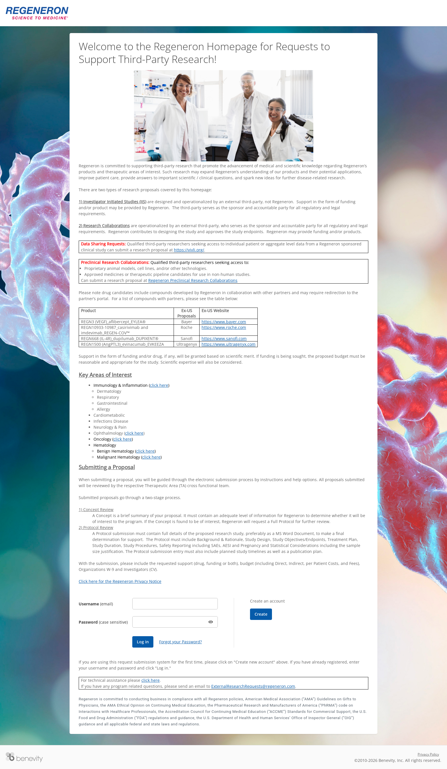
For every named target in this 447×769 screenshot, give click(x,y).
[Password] (175, 622)
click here (159, 385)
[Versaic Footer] (24, 757)
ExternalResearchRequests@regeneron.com (253, 686)
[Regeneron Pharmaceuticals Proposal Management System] (37, 13)
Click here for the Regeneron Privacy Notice (120, 581)
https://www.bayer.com (224, 321)
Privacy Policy (428, 754)
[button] (211, 622)
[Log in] (142, 642)
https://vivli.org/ (189, 250)
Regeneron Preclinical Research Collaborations (192, 280)
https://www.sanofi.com (224, 338)
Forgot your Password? (180, 641)
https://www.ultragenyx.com (228, 344)
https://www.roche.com (224, 327)
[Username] (175, 603)
